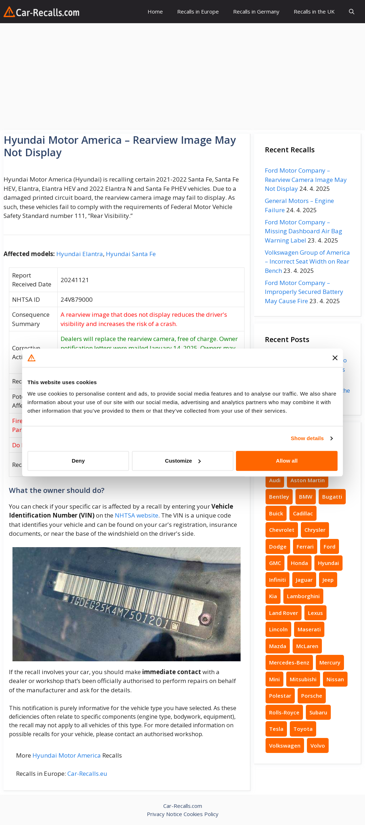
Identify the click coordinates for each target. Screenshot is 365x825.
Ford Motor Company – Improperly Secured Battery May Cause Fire (304, 292)
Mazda (277, 646)
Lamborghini (303, 596)
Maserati (309, 629)
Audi (275, 480)
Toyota (303, 728)
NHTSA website (136, 515)
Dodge (278, 546)
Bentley (279, 496)
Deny (78, 461)
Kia (273, 596)
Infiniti (277, 579)
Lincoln (278, 629)
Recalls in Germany (256, 11)
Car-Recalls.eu (87, 773)
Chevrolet (281, 529)
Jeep (328, 579)
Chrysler (314, 529)
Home (155, 11)
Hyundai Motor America (66, 755)
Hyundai (328, 562)
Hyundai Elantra (79, 254)
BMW (305, 496)
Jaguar (304, 579)
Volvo (317, 745)
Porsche (311, 695)
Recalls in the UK (314, 11)
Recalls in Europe (198, 11)
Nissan (335, 679)
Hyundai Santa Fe (131, 254)
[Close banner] (335, 357)
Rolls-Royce (284, 712)
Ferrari (305, 546)
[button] (351, 11)
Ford (329, 546)
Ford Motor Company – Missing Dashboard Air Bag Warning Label (303, 231)
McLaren (307, 646)
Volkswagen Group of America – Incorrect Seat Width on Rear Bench (307, 261)
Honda (299, 562)
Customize (183, 461)
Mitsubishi (303, 679)
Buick (276, 513)
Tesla (276, 728)
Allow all (287, 461)
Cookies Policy (201, 814)
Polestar (280, 695)
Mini (274, 679)
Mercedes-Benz (289, 662)
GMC (275, 562)
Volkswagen (284, 745)
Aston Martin (308, 480)
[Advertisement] (182, 77)
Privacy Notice (164, 814)
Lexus (315, 612)
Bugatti (332, 496)
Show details (307, 438)
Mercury (329, 662)
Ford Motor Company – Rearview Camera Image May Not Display (306, 179)
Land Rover (283, 612)
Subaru (318, 712)
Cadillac (303, 513)
